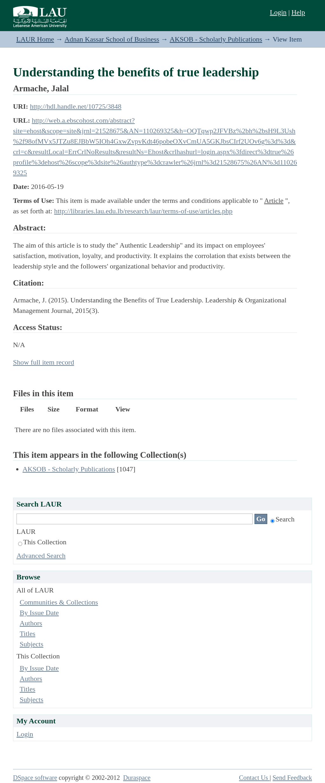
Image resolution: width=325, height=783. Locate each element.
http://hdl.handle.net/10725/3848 (75, 106)
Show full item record (43, 362)
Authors (31, 623)
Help (298, 12)
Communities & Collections (59, 602)
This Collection (42, 542)
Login (278, 12)
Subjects (31, 644)
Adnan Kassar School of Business (111, 39)
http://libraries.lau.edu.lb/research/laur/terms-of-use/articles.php (143, 211)
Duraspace (136, 777)
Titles (27, 633)
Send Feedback (292, 777)
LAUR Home (35, 39)
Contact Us (254, 777)
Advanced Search (41, 556)
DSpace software (35, 777)
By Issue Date (39, 613)
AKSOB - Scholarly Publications (216, 39)
